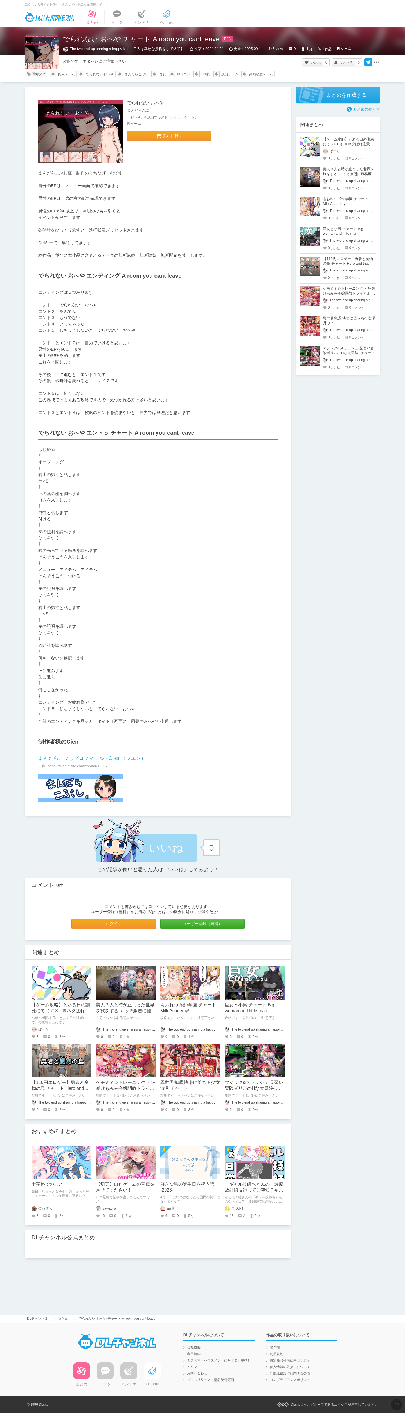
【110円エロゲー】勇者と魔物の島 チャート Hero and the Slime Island (60, 1088)
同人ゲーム (66, 74)
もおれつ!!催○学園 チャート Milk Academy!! (345, 201)
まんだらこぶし (136, 74)
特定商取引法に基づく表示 (290, 1360)
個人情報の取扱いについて (290, 1367)
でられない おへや (100, 74)
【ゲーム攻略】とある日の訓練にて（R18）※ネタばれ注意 (61, 1010)
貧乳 (162, 74)
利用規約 (194, 1354)
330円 (205, 74)
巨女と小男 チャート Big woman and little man (343, 231)
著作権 (275, 1347)
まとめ (63, 1319)
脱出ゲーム (229, 74)
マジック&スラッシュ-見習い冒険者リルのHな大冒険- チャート (254, 1088)
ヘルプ (192, 1367)
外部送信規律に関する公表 (290, 1373)
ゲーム (346, 49)
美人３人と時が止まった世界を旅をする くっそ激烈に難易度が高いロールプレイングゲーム (349, 174)
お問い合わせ (197, 1373)
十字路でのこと (47, 1184)
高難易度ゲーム (261, 74)
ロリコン (183, 74)
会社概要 (194, 1347)
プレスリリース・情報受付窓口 (210, 1380)
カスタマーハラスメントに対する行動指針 (219, 1360)
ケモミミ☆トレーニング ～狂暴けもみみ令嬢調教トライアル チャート (126, 1088)
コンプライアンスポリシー (290, 1380)
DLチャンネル (49, 17)
